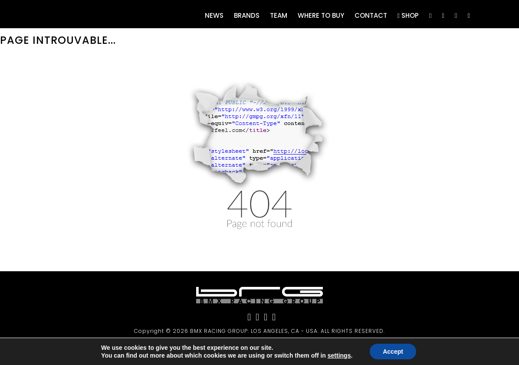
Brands (247, 15)
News (214, 15)
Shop (408, 15)
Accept (393, 351)
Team (278, 15)
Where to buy (321, 15)
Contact (371, 15)
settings (339, 355)
